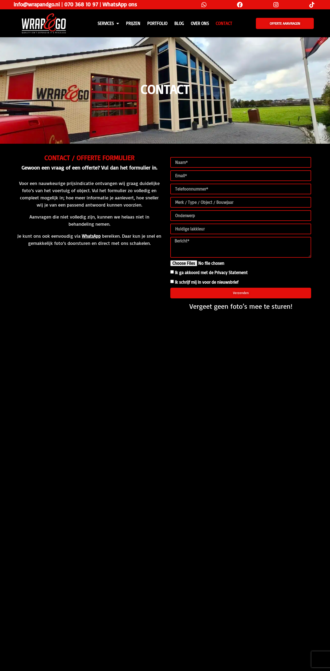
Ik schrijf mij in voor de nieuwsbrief (206, 282)
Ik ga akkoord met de (211, 272)
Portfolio (157, 23)
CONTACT (224, 23)
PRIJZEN (133, 23)
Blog (179, 23)
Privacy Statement (231, 272)
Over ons (200, 23)
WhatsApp (91, 236)
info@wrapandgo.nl (37, 4)
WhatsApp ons (120, 4)
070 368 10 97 (81, 4)
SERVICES (108, 23)
